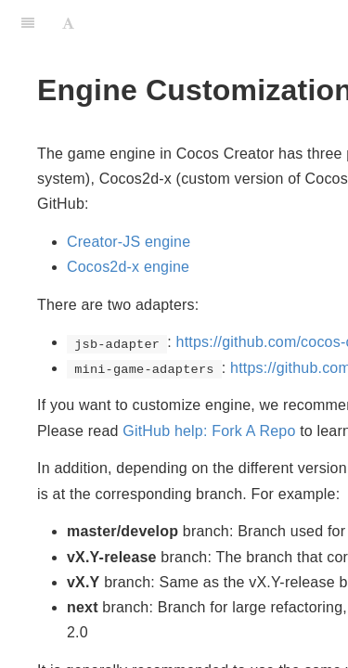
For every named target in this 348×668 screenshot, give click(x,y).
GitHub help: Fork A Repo (208, 431)
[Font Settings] (68, 23)
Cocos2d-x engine (128, 267)
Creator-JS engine (128, 242)
